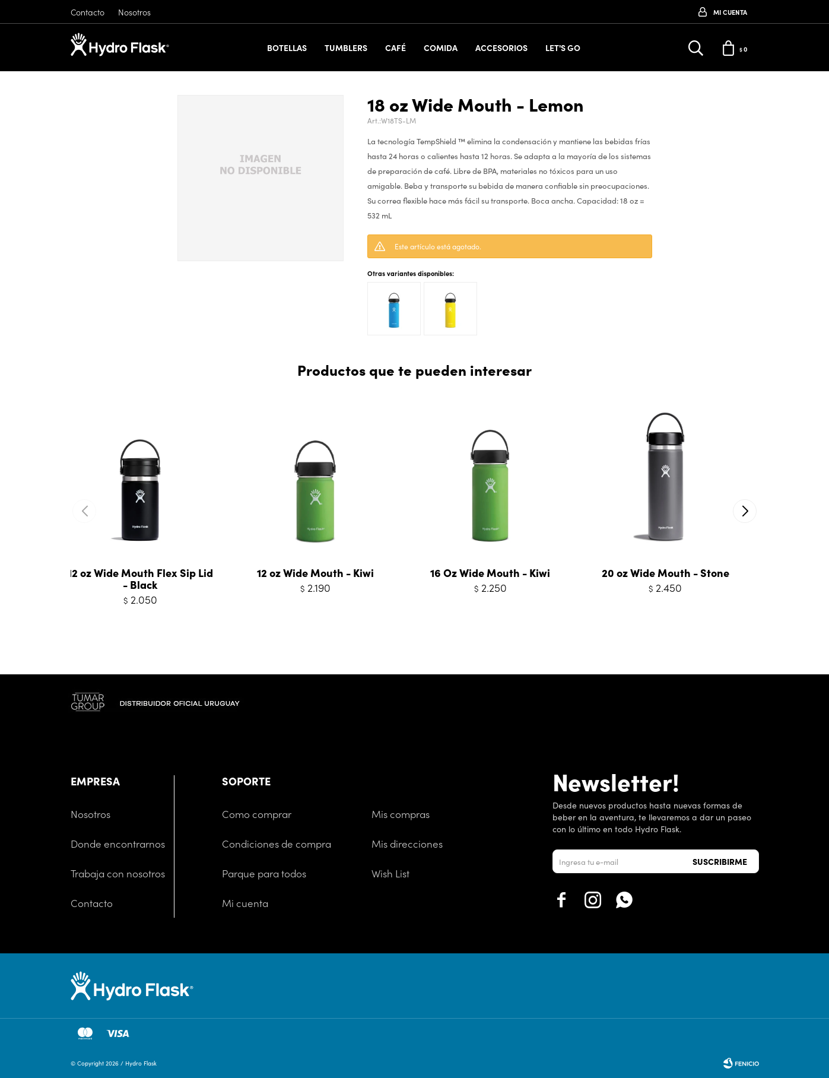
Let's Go (562, 47)
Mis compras (400, 814)
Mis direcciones (407, 843)
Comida (441, 47)
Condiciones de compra (276, 843)
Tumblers (346, 47)
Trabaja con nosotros (118, 873)
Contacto (87, 12)
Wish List (390, 873)
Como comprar (256, 814)
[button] (745, 511)
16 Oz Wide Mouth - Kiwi (490, 573)
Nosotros (134, 12)
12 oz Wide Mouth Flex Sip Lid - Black (140, 579)
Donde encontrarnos (118, 843)
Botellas (287, 47)
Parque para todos (264, 873)
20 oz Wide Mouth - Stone (665, 573)
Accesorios (501, 47)
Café (395, 47)
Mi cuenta (245, 903)
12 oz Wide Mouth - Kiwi (315, 573)
